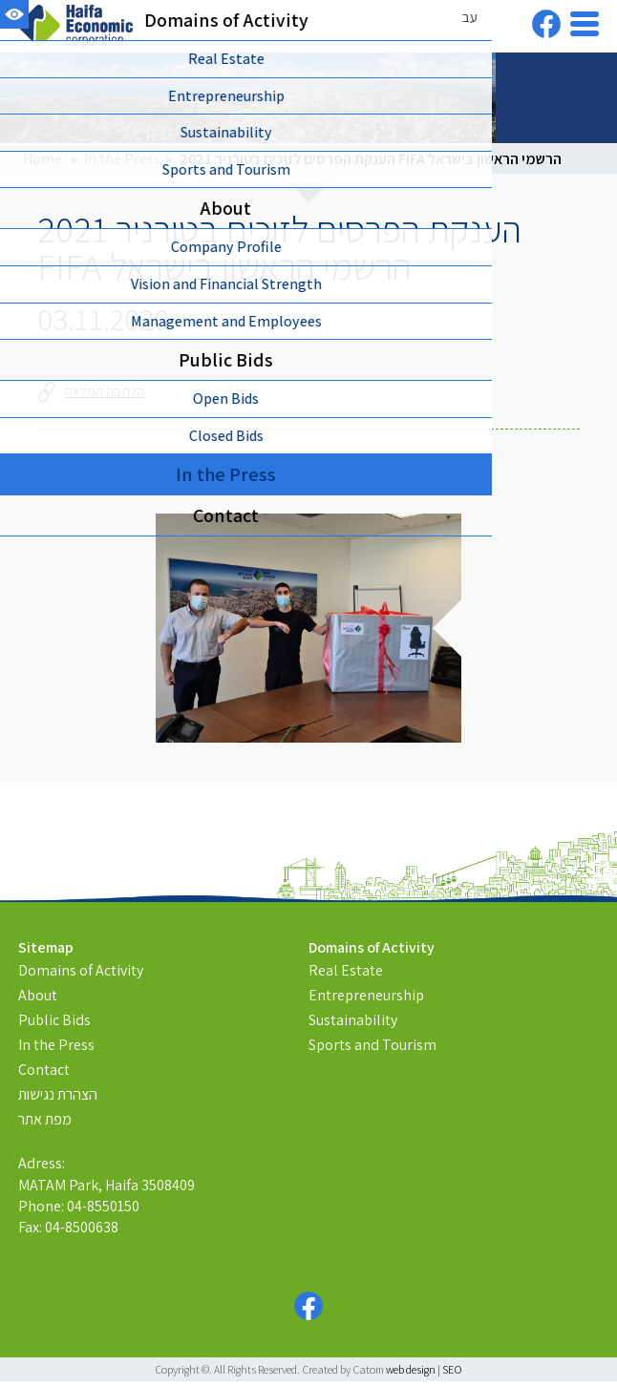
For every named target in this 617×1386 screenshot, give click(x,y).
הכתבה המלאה (91, 391)
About (37, 995)
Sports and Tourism (372, 1045)
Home (42, 159)
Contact (44, 1070)
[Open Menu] (584, 24)
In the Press (122, 159)
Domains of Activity (80, 970)
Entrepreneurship (366, 995)
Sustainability (352, 1020)
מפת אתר (45, 1119)
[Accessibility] (14, 14)
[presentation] (308, 628)
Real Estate (345, 970)
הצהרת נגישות (57, 1094)
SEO (452, 1369)
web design (411, 1369)
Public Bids (54, 1020)
